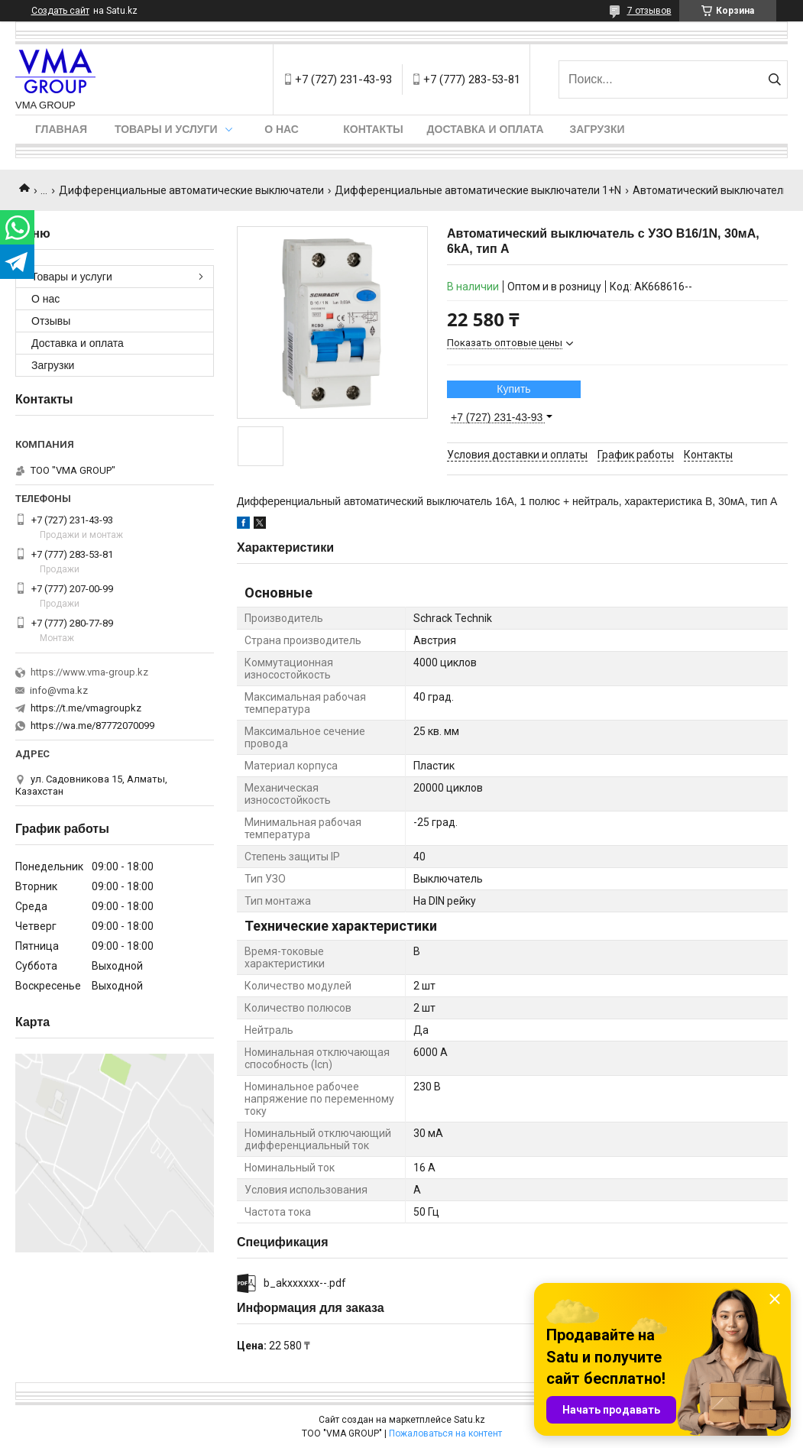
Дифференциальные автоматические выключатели (191, 190)
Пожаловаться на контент (445, 1433)
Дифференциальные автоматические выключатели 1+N (478, 190)
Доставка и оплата (485, 129)
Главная (61, 129)
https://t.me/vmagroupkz (86, 708)
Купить (513, 389)
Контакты (373, 129)
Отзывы (50, 321)
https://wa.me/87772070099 (92, 725)
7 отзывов (649, 10)
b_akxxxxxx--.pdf (305, 1283)
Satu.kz (469, 1419)
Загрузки (596, 129)
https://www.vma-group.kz (89, 672)
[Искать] (774, 79)
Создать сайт (60, 10)
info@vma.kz (59, 690)
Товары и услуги (166, 129)
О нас (281, 129)
